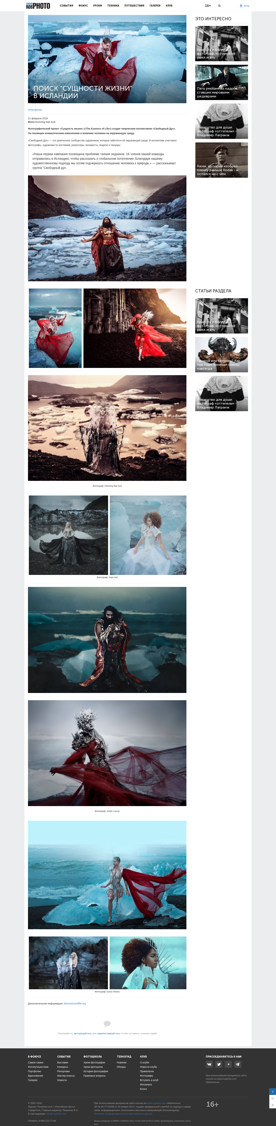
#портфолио (35, 109)
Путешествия (134, 5)
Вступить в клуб (149, 1080)
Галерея (155, 5)
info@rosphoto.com (56, 1113)
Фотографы (146, 1075)
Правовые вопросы (94, 1075)
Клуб (169, 5)
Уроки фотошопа (93, 1066)
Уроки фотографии (94, 1062)
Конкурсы (62, 1066)
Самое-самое (35, 1062)
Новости (62, 1080)
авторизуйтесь (83, 1033)
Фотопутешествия (38, 1066)
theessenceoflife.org (75, 1003)
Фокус (83, 5)
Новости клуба (148, 1066)
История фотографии (95, 1071)
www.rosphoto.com (227, 1078)
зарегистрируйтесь (108, 1033)
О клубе (144, 1062)
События (66, 5)
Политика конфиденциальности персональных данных (123, 1113)
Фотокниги (146, 1084)
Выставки (62, 1062)
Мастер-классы (66, 1075)
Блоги (143, 1089)
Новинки (122, 1062)
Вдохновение (35, 1075)
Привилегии (147, 1071)
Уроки (97, 5)
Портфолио (34, 1071)
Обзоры (121, 1066)
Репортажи (63, 1071)
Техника (113, 5)
